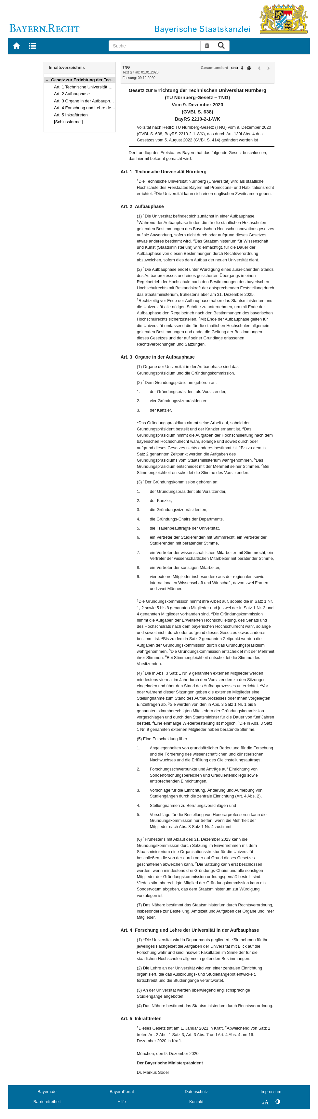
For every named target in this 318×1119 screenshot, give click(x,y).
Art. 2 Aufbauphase (72, 93)
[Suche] (155, 45)
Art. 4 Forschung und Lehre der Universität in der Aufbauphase (112, 107)
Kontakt (196, 1101)
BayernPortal (122, 1091)
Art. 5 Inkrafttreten (71, 114)
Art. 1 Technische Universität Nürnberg (90, 87)
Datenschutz (196, 1091)
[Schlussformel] (68, 121)
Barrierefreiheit (47, 1101)
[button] (46, 79)
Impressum (271, 1091)
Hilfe (121, 1101)
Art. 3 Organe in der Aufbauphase (85, 101)
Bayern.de (47, 1091)
